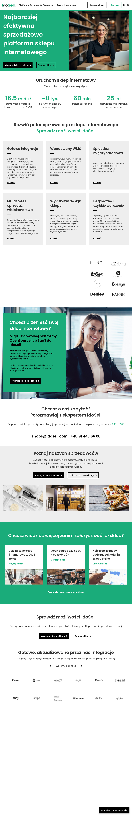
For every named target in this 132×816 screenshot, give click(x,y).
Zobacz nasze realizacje (82, 475)
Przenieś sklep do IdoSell (25, 380)
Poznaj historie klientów (49, 475)
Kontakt (81, 5)
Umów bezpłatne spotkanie (114, 810)
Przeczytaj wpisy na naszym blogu (66, 592)
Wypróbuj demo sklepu (18, 65)
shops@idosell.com (50, 436)
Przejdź (11, 183)
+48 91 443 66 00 (85, 436)
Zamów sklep (120, 5)
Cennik (58, 5)
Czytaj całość (16, 563)
